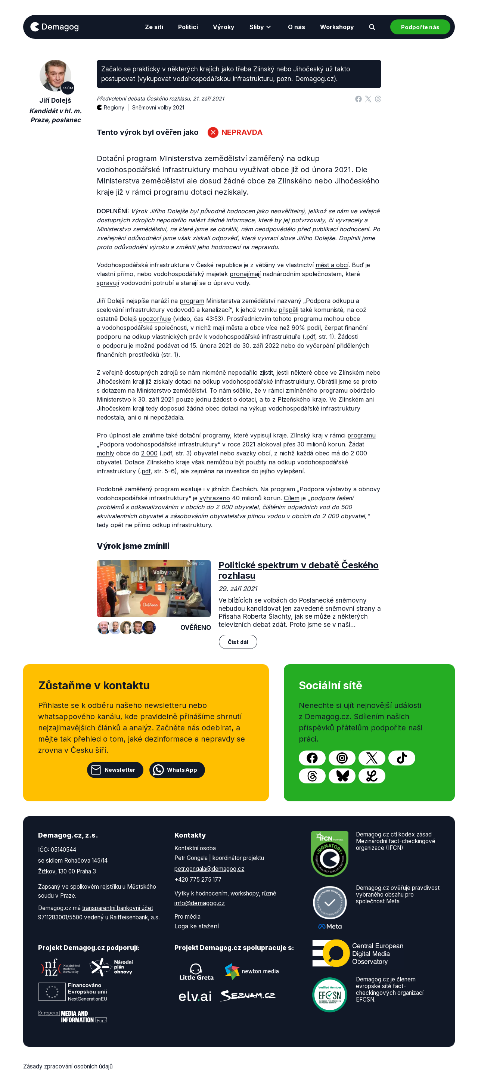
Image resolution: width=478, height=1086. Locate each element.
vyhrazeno (214, 498)
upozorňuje (155, 318)
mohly (105, 453)
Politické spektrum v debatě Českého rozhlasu (298, 570)
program (192, 300)
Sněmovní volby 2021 (158, 107)
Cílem (291, 498)
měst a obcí (332, 265)
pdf (310, 336)
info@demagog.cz (199, 903)
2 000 (149, 453)
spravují (108, 283)
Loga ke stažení (196, 926)
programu (361, 435)
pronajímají (245, 274)
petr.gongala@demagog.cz (209, 868)
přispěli (288, 309)
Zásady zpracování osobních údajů (68, 1066)
